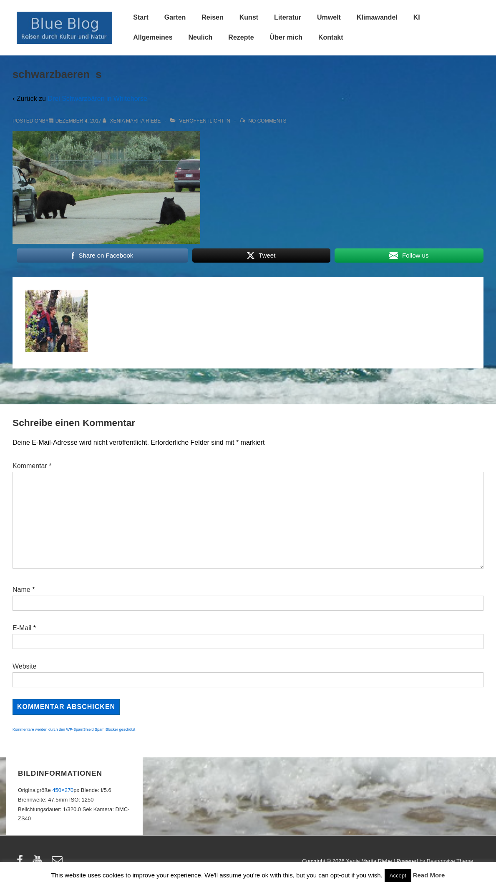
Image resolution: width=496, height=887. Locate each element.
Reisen (212, 17)
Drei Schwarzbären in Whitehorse (97, 98)
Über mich (286, 37)
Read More (429, 875)
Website (25, 666)
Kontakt (330, 37)
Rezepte (241, 37)
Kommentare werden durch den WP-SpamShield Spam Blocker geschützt (74, 729)
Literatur (287, 17)
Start (140, 17)
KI (416, 17)
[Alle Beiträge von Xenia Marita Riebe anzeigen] (132, 121)
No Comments (267, 121)
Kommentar (32, 465)
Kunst (248, 17)
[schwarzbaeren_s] (78, 121)
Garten (175, 17)
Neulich (201, 37)
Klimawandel (377, 17)
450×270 (62, 790)
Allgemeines (152, 37)
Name (21, 589)
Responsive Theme (450, 861)
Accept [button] (398, 875)
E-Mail (22, 627)
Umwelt (329, 17)
